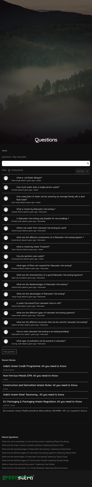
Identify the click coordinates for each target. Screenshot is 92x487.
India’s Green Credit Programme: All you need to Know (34, 366)
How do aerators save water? (30, 256)
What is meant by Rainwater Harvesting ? (35, 209)
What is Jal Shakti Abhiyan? (29, 177)
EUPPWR (6, 405)
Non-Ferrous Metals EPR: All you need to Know (30, 375)
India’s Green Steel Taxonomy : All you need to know (33, 394)
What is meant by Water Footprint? (32, 246)
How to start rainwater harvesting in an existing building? (42, 331)
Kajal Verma (16, 278)
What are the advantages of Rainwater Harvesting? (40, 294)
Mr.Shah (14, 190)
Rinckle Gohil (16, 221)
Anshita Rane (17, 287)
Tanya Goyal (16, 297)
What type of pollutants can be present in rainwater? (41, 341)
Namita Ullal (16, 306)
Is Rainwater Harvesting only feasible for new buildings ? (42, 218)
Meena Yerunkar (18, 325)
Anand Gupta (17, 231)
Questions (6, 157)
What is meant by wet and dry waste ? (18, 464)
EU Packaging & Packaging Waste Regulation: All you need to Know (42, 401)
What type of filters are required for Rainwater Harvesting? (44, 265)
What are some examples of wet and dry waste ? (23, 441)
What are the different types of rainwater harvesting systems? (45, 312)
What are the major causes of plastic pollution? (22, 445)
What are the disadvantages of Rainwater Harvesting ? (42, 284)
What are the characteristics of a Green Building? (23, 468)
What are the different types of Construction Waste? (25, 460)
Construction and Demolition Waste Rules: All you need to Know (40, 385)
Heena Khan (16, 315)
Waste (5, 379)
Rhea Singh (16, 180)
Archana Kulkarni (18, 268)
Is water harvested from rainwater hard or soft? (38, 303)
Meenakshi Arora (18, 334)
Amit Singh (16, 202)
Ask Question (9, 351)
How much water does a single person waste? (37, 187)
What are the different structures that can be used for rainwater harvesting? (52, 322)
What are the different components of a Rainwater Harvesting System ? (50, 237)
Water (38, 180)
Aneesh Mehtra (17, 212)
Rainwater (43, 212)
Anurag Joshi (17, 344)
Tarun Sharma (17, 249)
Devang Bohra (17, 259)
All (9, 170)
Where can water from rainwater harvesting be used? (41, 228)
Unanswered (17, 170)
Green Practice (8, 370)
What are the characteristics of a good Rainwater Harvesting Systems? (49, 275)
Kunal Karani (16, 240)
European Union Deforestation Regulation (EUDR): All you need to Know (45, 411)
